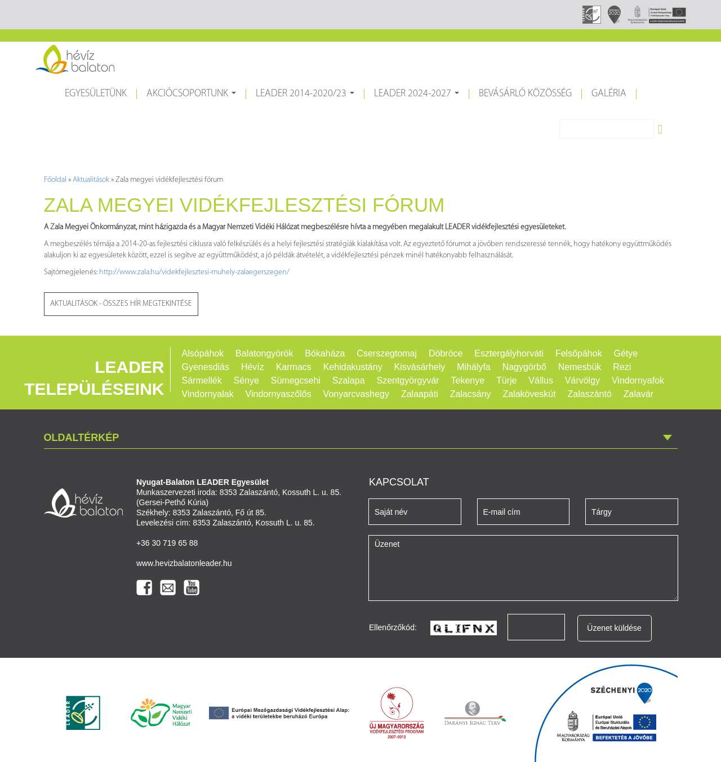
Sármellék (202, 380)
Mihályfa (474, 367)
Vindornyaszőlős (278, 394)
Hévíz (252, 367)
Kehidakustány (352, 367)
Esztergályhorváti (509, 353)
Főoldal (55, 180)
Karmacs (293, 367)
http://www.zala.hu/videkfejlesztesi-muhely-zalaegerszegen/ (194, 272)
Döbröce (445, 353)
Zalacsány (470, 394)
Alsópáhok (203, 353)
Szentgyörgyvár (407, 380)
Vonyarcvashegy (356, 394)
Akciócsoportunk (192, 98)
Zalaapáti (419, 394)
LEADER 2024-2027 (418, 98)
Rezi (622, 367)
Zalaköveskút (528, 394)
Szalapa (348, 380)
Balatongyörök (264, 353)
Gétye (626, 353)
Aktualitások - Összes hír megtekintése (121, 304)
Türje (506, 380)
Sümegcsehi (296, 380)
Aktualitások (91, 180)
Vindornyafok (638, 380)
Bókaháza (325, 353)
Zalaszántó (590, 394)
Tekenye (468, 380)
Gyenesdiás (206, 367)
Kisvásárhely (420, 367)
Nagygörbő (524, 367)
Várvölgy (582, 380)
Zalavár (638, 394)
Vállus (540, 380)
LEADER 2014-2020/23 (306, 98)
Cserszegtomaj (387, 353)
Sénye (246, 380)
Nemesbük (579, 367)
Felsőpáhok (578, 353)
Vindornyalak (208, 394)
